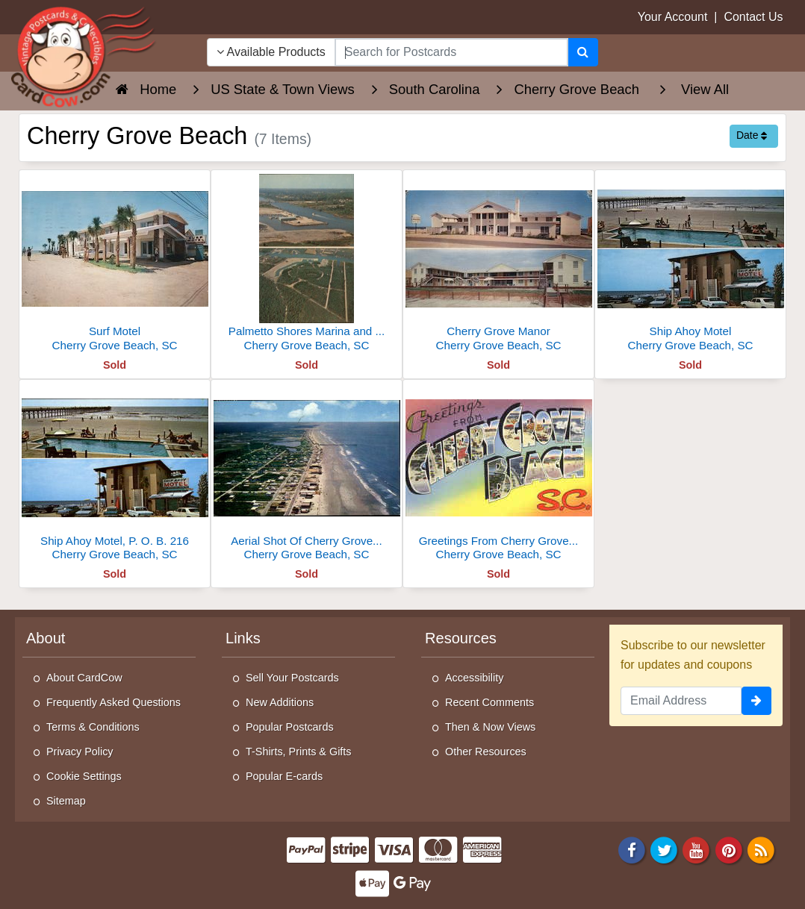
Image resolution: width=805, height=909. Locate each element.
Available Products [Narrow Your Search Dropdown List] (271, 52)
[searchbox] (451, 52)
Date (751, 135)
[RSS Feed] (761, 849)
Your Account (673, 16)
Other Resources (485, 752)
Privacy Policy (80, 752)
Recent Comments (489, 702)
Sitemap (66, 801)
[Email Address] (681, 701)
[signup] (756, 701)
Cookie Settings (84, 776)
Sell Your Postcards (292, 678)
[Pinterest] (729, 849)
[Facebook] (631, 849)
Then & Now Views (490, 727)
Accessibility (474, 678)
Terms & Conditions (93, 727)
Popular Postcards (290, 727)
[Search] (583, 52)
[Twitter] (664, 849)
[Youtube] (696, 849)
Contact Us (753, 16)
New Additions (280, 702)
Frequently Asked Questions (113, 702)
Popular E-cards (284, 776)
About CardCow (84, 678)
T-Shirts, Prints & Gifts (299, 752)
